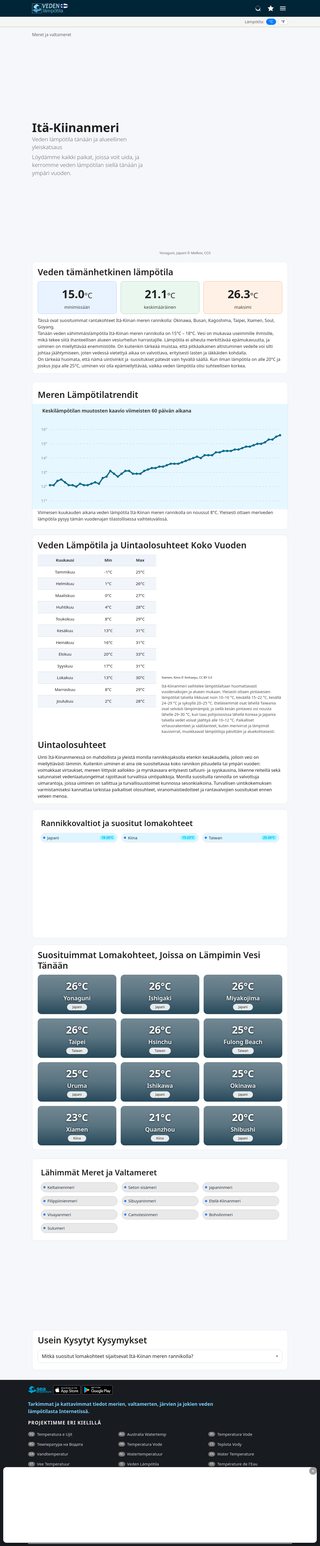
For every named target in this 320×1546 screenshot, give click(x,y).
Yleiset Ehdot (53, 1458)
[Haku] (258, 8)
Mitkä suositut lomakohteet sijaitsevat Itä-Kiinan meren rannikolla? (117, 1250)
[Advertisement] (160, 79)
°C (271, 21)
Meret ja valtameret (51, 35)
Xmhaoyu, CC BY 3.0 (198, 478)
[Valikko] (283, 8)
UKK (32, 1458)
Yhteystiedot (125, 1458)
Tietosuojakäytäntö (89, 1458)
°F (283, 21)
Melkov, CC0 (200, 124)
